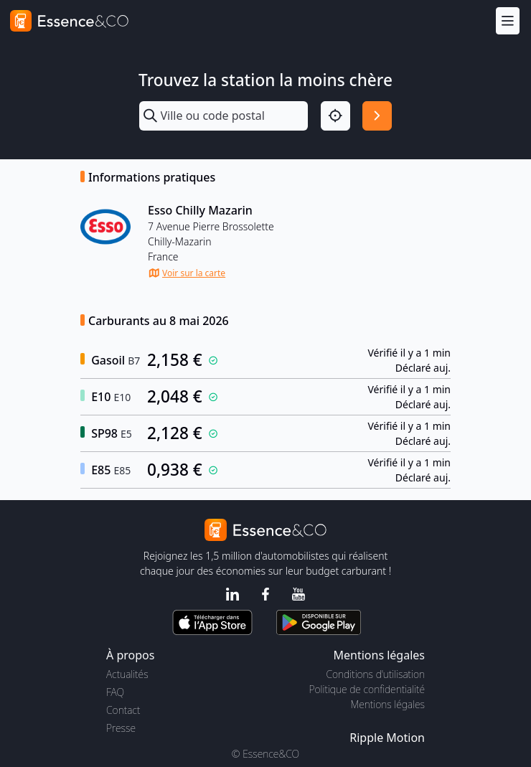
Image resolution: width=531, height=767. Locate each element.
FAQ (115, 692)
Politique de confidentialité (367, 689)
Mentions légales (388, 704)
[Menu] (508, 20)
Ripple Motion (387, 737)
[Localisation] (335, 116)
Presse (121, 728)
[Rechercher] (377, 116)
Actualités (127, 674)
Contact (123, 710)
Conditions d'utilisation (375, 674)
